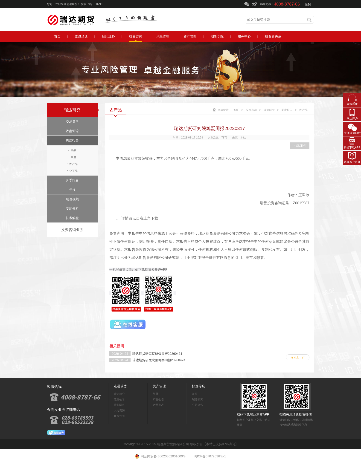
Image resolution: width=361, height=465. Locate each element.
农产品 (73, 164)
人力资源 (119, 410)
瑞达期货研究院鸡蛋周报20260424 (157, 353)
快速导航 (198, 386)
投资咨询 (251, 110)
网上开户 (352, 118)
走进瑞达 (120, 386)
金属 (73, 157)
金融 (73, 150)
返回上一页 (298, 357)
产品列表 (158, 405)
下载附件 (299, 145)
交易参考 (72, 121)
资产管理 (159, 386)
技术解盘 (72, 218)
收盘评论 (72, 131)
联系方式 (119, 416)
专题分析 (72, 208)
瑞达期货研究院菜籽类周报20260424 (158, 360)
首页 (236, 110)
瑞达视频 (72, 199)
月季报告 (72, 180)
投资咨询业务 (72, 230)
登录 (155, 394)
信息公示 (119, 399)
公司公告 (197, 405)
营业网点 (119, 405)
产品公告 (158, 399)
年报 (72, 189)
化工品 (73, 171)
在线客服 (352, 104)
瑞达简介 (119, 394)
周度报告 (72, 140)
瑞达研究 (72, 110)
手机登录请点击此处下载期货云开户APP (138, 269)
